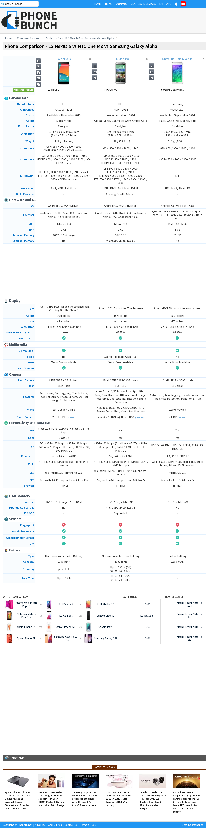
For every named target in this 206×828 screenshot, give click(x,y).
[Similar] (71, 417)
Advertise (40, 825)
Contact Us (71, 825)
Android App (55, 825)
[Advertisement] (141, 21)
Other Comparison (15, 596)
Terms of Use (88, 825)
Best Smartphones (192, 825)
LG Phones (130, 596)
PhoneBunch (25, 825)
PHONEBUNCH (39, 20)
